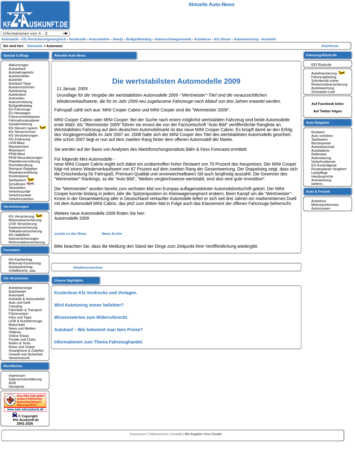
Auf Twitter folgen (327, 111)
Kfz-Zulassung (19, 139)
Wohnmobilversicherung (27, 242)
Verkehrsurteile (20, 195)
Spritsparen (22, 180)
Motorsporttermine (325, 204)
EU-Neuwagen (20, 113)
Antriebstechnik (322, 147)
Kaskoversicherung (23, 227)
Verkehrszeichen (21, 199)
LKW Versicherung (23, 224)
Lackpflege (319, 172)
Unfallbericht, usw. (22, 270)
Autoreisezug (321, 158)
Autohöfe (15, 80)
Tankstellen (17, 188)
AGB (12, 383)
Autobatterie (320, 150)
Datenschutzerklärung (25, 379)
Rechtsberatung (21, 165)
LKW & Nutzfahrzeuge (25, 321)
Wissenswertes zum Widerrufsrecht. (91, 317)
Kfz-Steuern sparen (28, 128)
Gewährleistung (20, 124)
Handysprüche (322, 176)
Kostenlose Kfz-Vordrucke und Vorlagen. (95, 292)
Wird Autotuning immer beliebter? (89, 305)
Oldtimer (15, 332)
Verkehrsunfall (19, 191)
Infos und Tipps (20, 317)
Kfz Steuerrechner (22, 132)
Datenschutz (159, 434)
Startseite (35, 46)
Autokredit (78, 39)
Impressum (17, 375)
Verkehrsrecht (19, 358)
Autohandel (17, 291)
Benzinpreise (321, 143)
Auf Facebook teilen (328, 104)
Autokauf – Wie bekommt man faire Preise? (98, 329)
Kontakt (177, 434)
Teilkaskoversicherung (25, 231)
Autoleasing (17, 91)
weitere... (318, 184)
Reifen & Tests (19, 343)
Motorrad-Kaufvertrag (25, 263)
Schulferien (22, 184)
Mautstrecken (19, 146)
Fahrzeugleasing (323, 77)
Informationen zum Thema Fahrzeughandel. (98, 341)
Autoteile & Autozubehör (27, 299)
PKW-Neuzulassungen (25, 157)
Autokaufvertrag (21, 267)
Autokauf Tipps (20, 83)
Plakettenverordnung (24, 161)
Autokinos (318, 201)
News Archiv (112, 233)
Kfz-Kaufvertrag (20, 259)
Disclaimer (16, 386)
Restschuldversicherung (329, 84)
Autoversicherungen (24, 238)
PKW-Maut (17, 154)
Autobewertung (322, 88)
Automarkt (16, 295)
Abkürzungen (19, 65)
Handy (118, 39)
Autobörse (203, 39)
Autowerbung (321, 180)
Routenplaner (19, 176)
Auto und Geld (19, 302)
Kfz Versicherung (26, 216)
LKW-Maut (17, 143)
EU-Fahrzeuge (20, 109)
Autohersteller (19, 76)
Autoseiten (17, 98)
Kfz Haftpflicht (19, 235)
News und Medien (22, 328)
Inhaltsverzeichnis (88, 267)
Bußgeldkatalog (20, 105)
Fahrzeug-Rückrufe (321, 55)
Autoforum (330, 46)
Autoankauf (17, 68)
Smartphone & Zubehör (26, 350)
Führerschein (18, 313)
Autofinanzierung (328, 73)
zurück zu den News (70, 233)
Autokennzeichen (21, 87)
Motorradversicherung (25, 220)
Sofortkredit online (325, 80)
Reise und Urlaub (22, 347)
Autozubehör (100, 39)
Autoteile (269, 39)
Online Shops (19, 336)
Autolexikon (17, 94)
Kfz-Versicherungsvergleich (44, 39)
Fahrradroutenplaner (24, 120)
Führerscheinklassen (24, 116)
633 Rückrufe (321, 64)
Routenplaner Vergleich (328, 169)
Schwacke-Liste (323, 92)
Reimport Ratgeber (23, 168)
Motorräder (17, 325)
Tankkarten (319, 139)
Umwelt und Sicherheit (25, 354)
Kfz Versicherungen (23, 135)
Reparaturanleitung (23, 172)
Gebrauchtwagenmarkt (173, 39)
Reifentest (319, 154)
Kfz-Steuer (223, 39)
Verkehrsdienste (323, 161)
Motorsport (17, 150)
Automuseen (320, 208)
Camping (15, 306)
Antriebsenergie (20, 288)
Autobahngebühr (21, 72)
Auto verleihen (322, 136)
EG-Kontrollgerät (324, 165)
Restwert (318, 132)
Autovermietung (20, 102)
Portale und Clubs (22, 339)
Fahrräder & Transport (25, 310)
